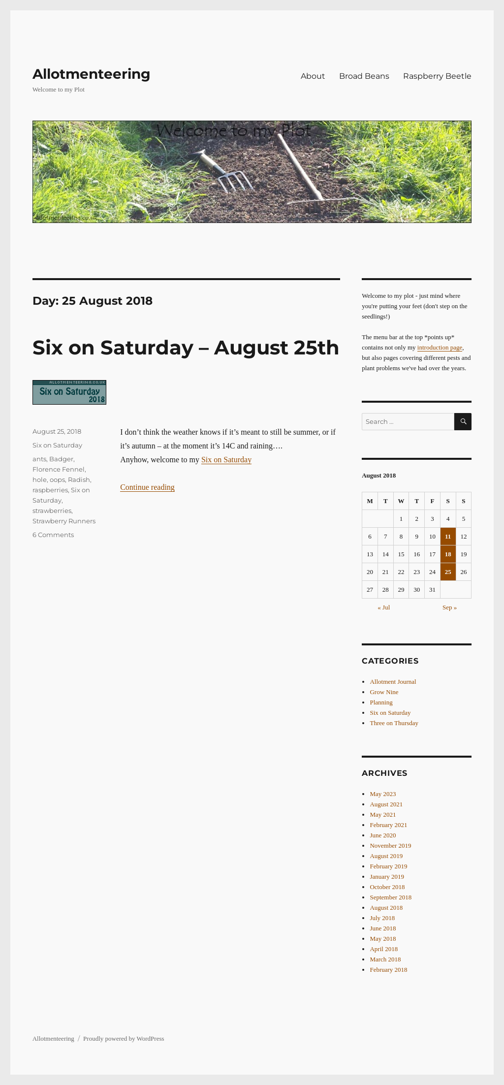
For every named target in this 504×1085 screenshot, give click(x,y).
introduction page (439, 347)
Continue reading (147, 487)
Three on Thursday (394, 723)
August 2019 (386, 856)
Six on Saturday (226, 459)
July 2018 (382, 918)
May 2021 (383, 814)
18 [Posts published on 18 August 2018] (448, 554)
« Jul (384, 607)
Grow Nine (384, 692)
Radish (79, 479)
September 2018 (390, 897)
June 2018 (383, 928)
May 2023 (383, 794)
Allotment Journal (393, 681)
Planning (381, 702)
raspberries (50, 490)
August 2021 (386, 804)
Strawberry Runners (63, 521)
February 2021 (388, 825)
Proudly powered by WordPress (123, 1038)
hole (39, 479)
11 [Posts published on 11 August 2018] (448, 536)
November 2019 (390, 845)
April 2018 (384, 949)
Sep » (449, 607)
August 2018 (386, 907)
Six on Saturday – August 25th (186, 347)
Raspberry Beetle (437, 76)
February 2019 (388, 866)
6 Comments (53, 535)
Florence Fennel (58, 469)
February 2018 (388, 969)
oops (57, 479)
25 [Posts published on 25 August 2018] (448, 571)
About (313, 76)
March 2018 (385, 959)
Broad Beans (364, 76)
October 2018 (387, 887)
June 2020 (383, 835)
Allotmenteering (91, 73)
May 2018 (383, 938)
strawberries (51, 510)
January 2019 (387, 876)
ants (39, 459)
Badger (61, 459)
